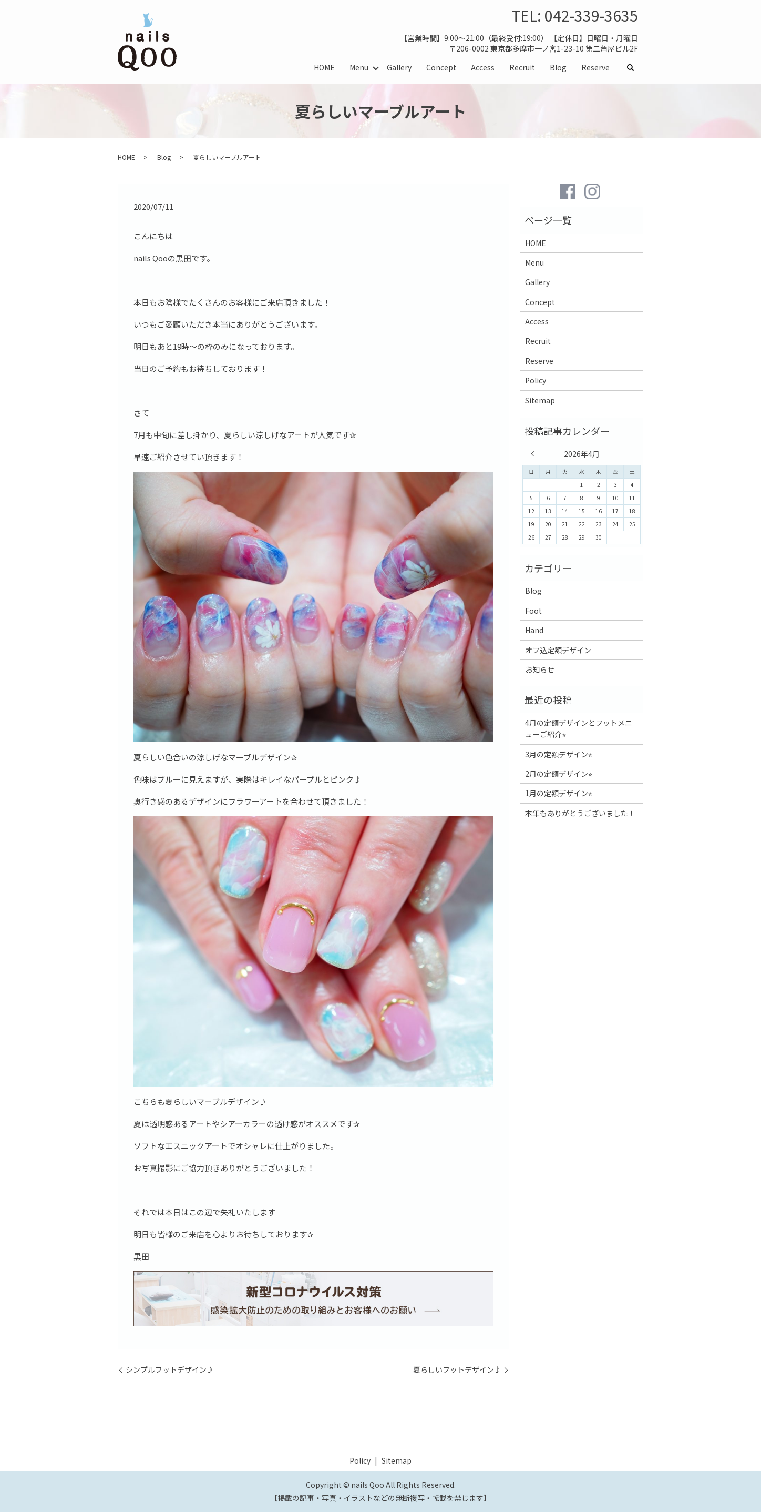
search (634, 68)
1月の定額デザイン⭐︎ (558, 793)
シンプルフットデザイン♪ (170, 1370)
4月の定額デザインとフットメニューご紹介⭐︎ (578, 728)
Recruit (522, 67)
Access (483, 67)
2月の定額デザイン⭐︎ (558, 773)
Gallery (399, 67)
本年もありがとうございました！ (580, 813)
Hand (534, 630)
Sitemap (540, 400)
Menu (358, 67)
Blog (558, 67)
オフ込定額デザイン (558, 650)
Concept (441, 67)
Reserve (595, 67)
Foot (533, 610)
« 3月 (535, 454)
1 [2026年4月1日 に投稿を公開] (581, 485)
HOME (324, 67)
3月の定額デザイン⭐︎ (558, 754)
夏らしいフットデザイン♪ (457, 1370)
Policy (535, 380)
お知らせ (539, 669)
